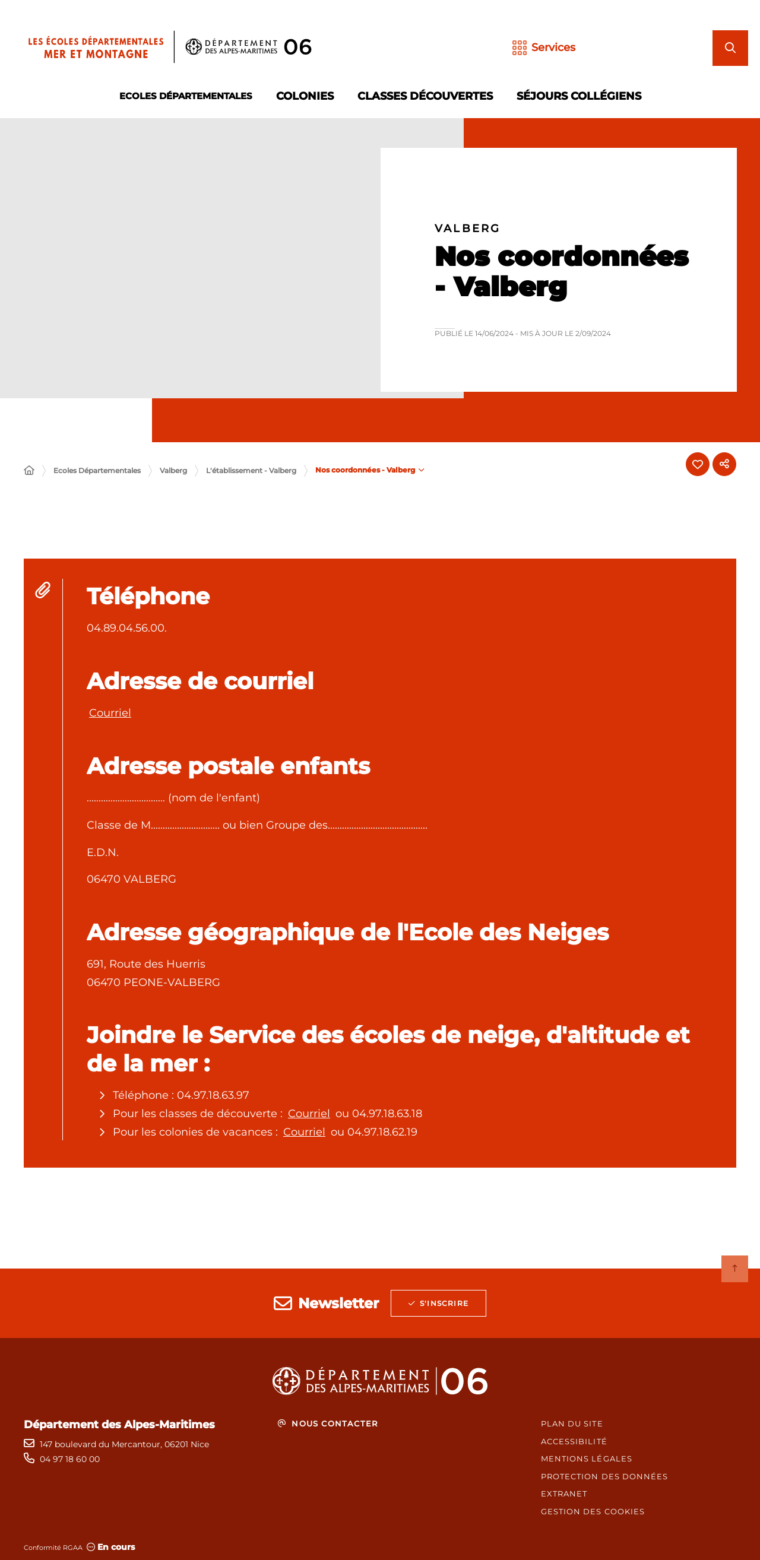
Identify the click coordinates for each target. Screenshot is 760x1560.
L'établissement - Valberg (251, 470)
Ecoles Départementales (97, 470)
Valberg (173, 470)
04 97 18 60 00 (70, 1459)
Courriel (110, 712)
